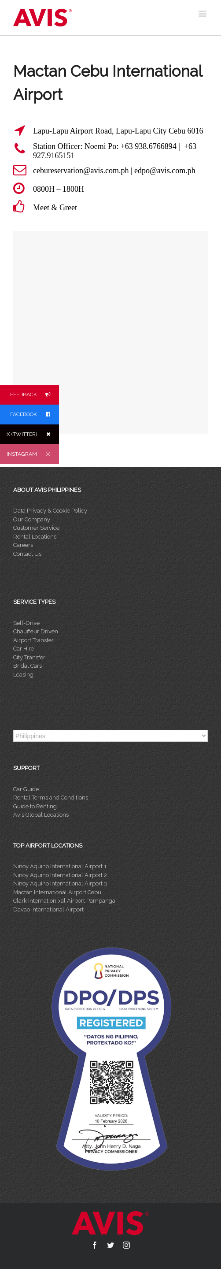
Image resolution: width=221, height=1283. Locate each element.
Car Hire (23, 648)
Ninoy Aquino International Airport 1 (60, 866)
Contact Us (27, 553)
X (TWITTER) (33, 434)
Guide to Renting (35, 806)
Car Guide (26, 789)
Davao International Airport (48, 909)
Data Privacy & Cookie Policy (50, 510)
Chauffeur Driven (35, 631)
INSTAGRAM (33, 454)
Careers (23, 545)
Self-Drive (26, 623)
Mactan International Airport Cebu (57, 892)
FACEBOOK (34, 414)
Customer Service (36, 527)
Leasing (23, 674)
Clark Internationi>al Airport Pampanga (64, 900)
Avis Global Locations (41, 814)
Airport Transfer (33, 640)
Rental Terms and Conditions (50, 797)
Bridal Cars (27, 665)
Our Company (31, 519)
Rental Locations (34, 536)
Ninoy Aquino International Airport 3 (60, 883)
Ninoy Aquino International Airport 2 (60, 875)
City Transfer (29, 657)
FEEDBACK (34, 395)
